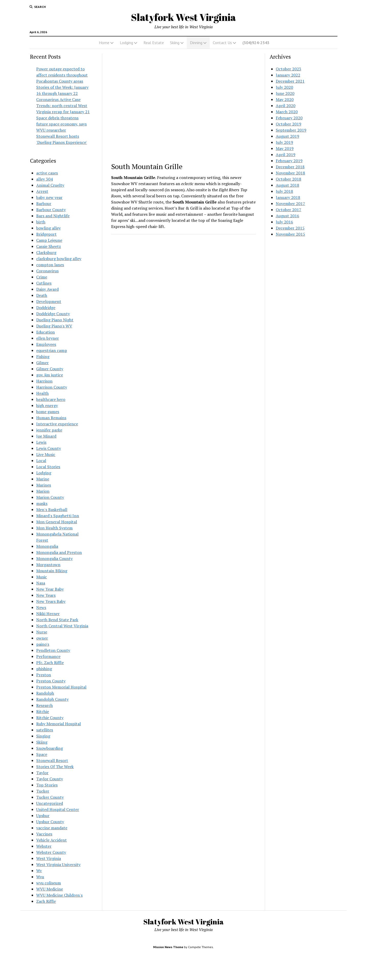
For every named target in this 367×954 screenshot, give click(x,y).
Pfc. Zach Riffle (50, 662)
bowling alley (48, 228)
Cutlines (43, 283)
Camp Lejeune (49, 240)
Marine (42, 479)
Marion (42, 491)
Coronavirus (47, 271)
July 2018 (284, 191)
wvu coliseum (48, 883)
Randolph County (52, 699)
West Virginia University (58, 864)
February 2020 (289, 118)
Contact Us (222, 42)
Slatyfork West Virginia (183, 17)
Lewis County (48, 448)
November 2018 (290, 173)
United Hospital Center (57, 809)
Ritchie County (49, 717)
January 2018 (288, 197)
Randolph (45, 693)
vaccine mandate (51, 828)
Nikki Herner (48, 613)
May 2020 (285, 99)
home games (47, 411)
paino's (42, 644)
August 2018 (287, 185)
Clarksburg (46, 252)
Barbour (43, 203)
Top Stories (47, 785)
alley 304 (44, 179)
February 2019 (289, 160)
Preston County (50, 681)
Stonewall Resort (52, 760)
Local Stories (48, 466)
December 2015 (290, 228)
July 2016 (284, 222)
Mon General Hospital (56, 522)
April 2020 (285, 105)
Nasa (40, 583)
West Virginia (48, 858)
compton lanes (50, 265)
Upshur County (50, 821)
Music (41, 577)
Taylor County (49, 779)
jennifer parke (49, 430)
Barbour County (51, 209)
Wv (39, 870)
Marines (43, 485)
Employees (46, 344)
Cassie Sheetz (48, 246)
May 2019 (285, 148)
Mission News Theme (168, 947)
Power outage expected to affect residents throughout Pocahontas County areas (62, 75)
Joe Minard (46, 436)
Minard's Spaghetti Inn (57, 515)
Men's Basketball (51, 509)
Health (42, 393)
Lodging (126, 42)
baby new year (49, 197)
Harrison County (51, 387)
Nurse (41, 632)
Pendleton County (53, 650)
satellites (44, 730)
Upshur (42, 815)
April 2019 (285, 154)
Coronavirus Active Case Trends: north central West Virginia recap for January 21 (63, 106)
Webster (43, 846)
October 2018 (288, 179)
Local (41, 460)
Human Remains (51, 418)
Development (48, 301)
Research (44, 705)
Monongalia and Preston (59, 552)
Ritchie (42, 711)
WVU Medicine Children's (59, 895)
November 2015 (290, 234)
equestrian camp (51, 350)
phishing (44, 668)
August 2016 (287, 216)
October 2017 (288, 209)
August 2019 (287, 136)
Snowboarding (49, 748)
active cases (47, 173)
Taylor (42, 772)
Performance (48, 656)
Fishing (42, 356)
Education (45, 332)
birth (40, 222)
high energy (47, 405)
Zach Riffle (46, 901)
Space (41, 754)
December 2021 (290, 81)
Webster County (51, 852)
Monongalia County (54, 558)
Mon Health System (54, 528)
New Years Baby (50, 601)
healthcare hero (50, 399)
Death (41, 295)
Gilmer (42, 362)
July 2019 (284, 142)
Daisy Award (47, 289)
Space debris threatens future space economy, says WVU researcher (61, 124)
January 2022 (288, 75)
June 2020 (285, 93)
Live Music (45, 454)
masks (41, 503)
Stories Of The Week (55, 766)
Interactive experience (57, 424)
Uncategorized (49, 803)
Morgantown (48, 564)
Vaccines (44, 834)
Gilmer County (49, 369)
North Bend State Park (57, 619)
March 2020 (287, 112)
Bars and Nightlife (53, 216)
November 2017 (290, 203)
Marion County (50, 497)
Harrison (44, 381)
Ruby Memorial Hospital (58, 724)
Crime (41, 277)
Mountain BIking (51, 571)
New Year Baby (50, 589)
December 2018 (290, 167)
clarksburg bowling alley (58, 258)
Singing (43, 736)
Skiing (174, 42)
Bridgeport (46, 234)
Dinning (196, 42)
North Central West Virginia (62, 626)
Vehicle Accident (51, 840)
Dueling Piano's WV (54, 326)
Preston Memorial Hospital (61, 687)
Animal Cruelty (50, 185)
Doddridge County (53, 313)
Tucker (42, 791)
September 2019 (291, 130)
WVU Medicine (49, 889)
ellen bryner (47, 338)
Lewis (41, 442)
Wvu (40, 877)
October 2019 (288, 124)
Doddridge (45, 307)
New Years (46, 595)
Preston (43, 675)
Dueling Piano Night (54, 320)
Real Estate (153, 42)
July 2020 (284, 87)
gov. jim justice (49, 375)
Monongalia (47, 546)
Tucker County (50, 797)
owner (42, 638)
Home (104, 42)
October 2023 (288, 69)
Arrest (42, 191)
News (41, 607)
